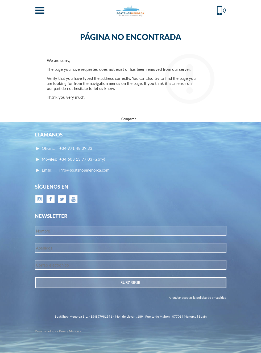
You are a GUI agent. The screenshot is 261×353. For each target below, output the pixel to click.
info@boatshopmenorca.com (84, 170)
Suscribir (130, 282)
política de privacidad (211, 298)
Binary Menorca (70, 331)
